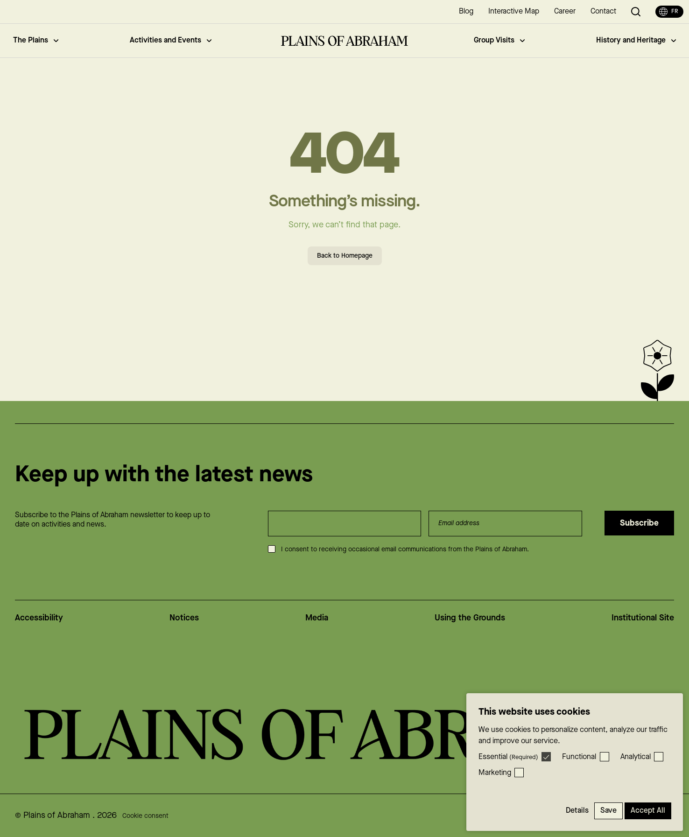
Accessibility (39, 618)
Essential (508, 757)
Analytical (635, 757)
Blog (466, 11)
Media (316, 618)
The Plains (35, 40)
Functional (579, 757)
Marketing (494, 772)
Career (565, 11)
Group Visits (499, 40)
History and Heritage (636, 40)
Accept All (648, 810)
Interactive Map (513, 11)
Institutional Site (643, 618)
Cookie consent (145, 816)
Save (608, 810)
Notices (184, 618)
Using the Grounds (470, 618)
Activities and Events (170, 40)
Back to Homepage (345, 256)
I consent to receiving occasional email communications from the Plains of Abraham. (405, 549)
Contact (603, 11)
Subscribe (639, 523)
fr (668, 11)
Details (577, 810)
